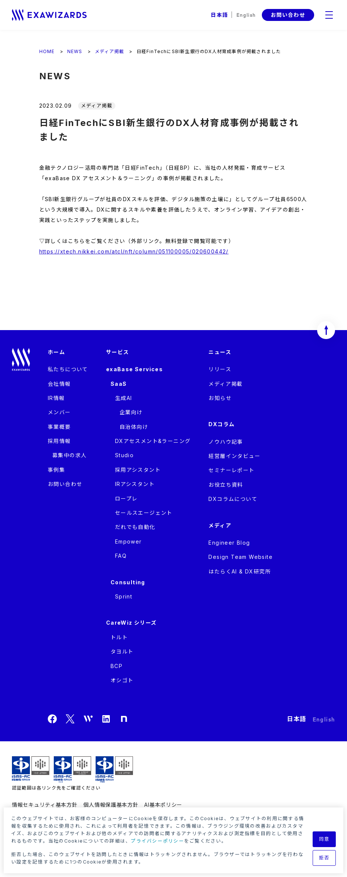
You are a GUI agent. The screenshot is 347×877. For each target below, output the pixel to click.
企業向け (131, 412)
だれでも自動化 (135, 527)
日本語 (219, 15)
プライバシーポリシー (157, 841)
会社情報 (59, 384)
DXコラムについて (232, 499)
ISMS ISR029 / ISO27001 (30, 769)
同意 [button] (324, 839)
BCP (117, 666)
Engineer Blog (229, 542)
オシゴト (122, 680)
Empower (128, 541)
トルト (119, 637)
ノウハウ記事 (225, 441)
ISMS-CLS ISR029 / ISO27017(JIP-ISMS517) (72, 769)
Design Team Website (240, 557)
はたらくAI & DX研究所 (239, 571)
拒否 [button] (324, 858)
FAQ (121, 556)
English (246, 14)
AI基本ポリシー (163, 804)
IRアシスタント (135, 484)
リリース (219, 369)
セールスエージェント (144, 513)
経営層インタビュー (234, 456)
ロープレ (126, 498)
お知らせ (220, 398)
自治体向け (134, 427)
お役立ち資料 (225, 484)
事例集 (56, 470)
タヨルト (122, 651)
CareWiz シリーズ (131, 622)
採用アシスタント (138, 470)
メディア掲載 (225, 384)
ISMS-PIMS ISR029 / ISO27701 (114, 769)
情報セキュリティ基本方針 (44, 804)
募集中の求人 (69, 455)
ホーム (56, 352)
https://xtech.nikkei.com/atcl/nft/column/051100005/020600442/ (134, 251)
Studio (124, 455)
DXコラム (221, 424)
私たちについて (68, 369)
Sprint (123, 596)
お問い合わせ (288, 15)
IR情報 (56, 398)
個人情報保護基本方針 (110, 804)
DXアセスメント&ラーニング (153, 441)
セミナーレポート (231, 470)
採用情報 (59, 441)
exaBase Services (134, 369)
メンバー (59, 412)
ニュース (219, 352)
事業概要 (59, 427)
